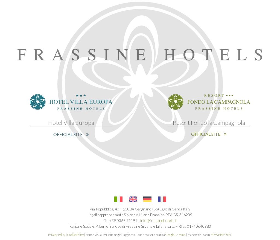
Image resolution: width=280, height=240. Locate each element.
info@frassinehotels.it (158, 220)
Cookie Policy (75, 234)
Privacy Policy (56, 234)
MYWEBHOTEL (221, 234)
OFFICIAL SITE (71, 134)
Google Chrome (175, 234)
